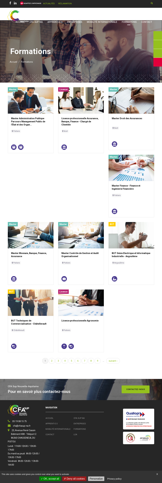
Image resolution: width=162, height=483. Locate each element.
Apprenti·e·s (55, 22)
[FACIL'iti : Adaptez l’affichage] (30, 3)
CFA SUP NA (36, 22)
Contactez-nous (135, 389)
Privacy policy (114, 478)
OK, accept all (50, 478)
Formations (129, 22)
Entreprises (74, 22)
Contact (146, 22)
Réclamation (65, 3)
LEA (75, 434)
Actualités (49, 3)
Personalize (96, 478)
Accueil (20, 22)
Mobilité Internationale (102, 22)
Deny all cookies (74, 478)
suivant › (113, 360)
